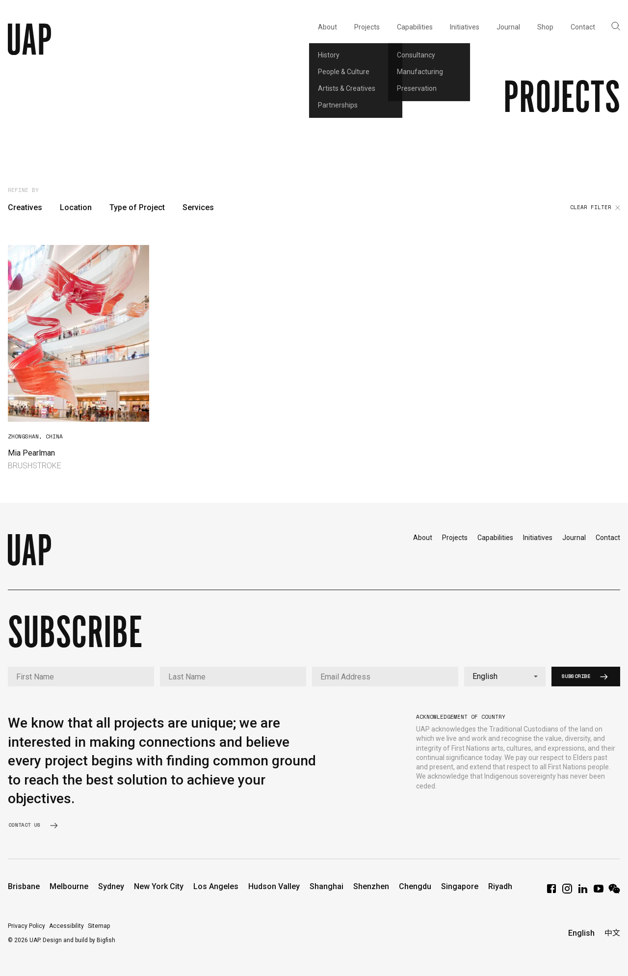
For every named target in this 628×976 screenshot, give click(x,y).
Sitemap (99, 925)
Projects (455, 538)
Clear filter (595, 207)
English (581, 933)
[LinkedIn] (583, 891)
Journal (574, 538)
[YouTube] (598, 891)
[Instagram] (567, 891)
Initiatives (537, 538)
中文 (612, 933)
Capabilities (495, 538)
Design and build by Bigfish (79, 940)
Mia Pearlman (31, 453)
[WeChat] (614, 891)
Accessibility (66, 925)
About (422, 538)
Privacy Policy (26, 925)
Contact (608, 538)
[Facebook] (551, 891)
